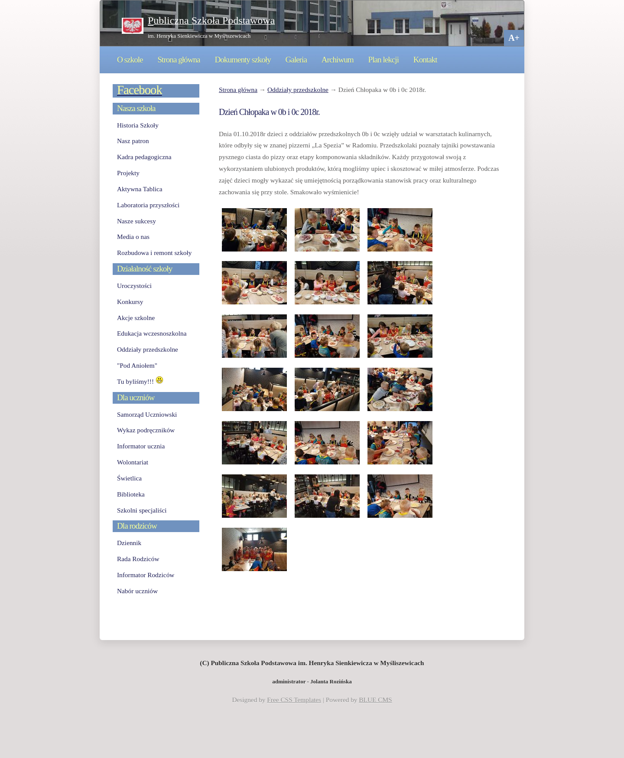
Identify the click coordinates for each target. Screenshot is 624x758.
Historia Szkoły (138, 125)
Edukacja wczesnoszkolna (151, 333)
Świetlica (129, 478)
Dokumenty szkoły (242, 59)
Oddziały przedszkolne (297, 89)
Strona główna (178, 59)
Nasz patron (133, 140)
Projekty (128, 172)
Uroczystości (134, 285)
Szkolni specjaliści (142, 510)
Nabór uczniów (137, 591)
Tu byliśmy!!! (140, 381)
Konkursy (130, 301)
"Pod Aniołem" (137, 365)
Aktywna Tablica (139, 189)
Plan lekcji (383, 59)
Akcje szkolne (136, 317)
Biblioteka (131, 494)
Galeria (296, 59)
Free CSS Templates (294, 699)
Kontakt (425, 59)
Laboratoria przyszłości (148, 205)
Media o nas (133, 236)
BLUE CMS (375, 699)
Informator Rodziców (145, 574)
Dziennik (129, 542)
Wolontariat (132, 462)
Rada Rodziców (138, 558)
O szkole (130, 59)
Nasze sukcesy (136, 221)
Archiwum (338, 59)
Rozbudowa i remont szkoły (154, 252)
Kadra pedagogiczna (144, 156)
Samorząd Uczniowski (147, 414)
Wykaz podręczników (146, 430)
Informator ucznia (141, 446)
